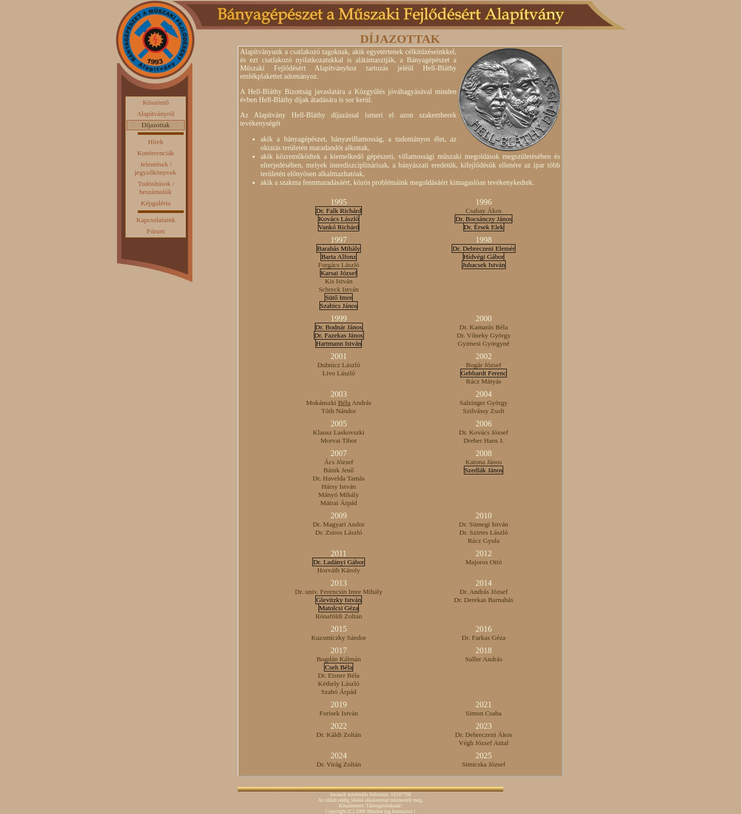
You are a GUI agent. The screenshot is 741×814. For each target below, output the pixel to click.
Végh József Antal (484, 743)
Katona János (483, 462)
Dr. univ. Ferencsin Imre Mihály (339, 591)
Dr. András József (483, 591)
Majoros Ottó (483, 562)
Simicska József (484, 764)
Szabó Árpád (338, 692)
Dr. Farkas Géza (484, 637)
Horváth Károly (338, 570)
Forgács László (338, 265)
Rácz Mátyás (483, 381)
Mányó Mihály (338, 494)
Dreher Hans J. (483, 440)
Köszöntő (155, 102)
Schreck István (338, 289)
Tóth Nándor (338, 411)
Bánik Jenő (339, 470)
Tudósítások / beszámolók (156, 188)
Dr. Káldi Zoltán (338, 734)
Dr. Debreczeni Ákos (483, 734)
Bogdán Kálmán (338, 659)
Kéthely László (338, 683)
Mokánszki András (339, 402)
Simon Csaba (483, 713)
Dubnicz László (338, 365)
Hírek (155, 142)
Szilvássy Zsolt (483, 411)
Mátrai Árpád (338, 503)
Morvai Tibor (338, 440)
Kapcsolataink (155, 220)
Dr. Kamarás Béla (483, 327)
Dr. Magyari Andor (339, 524)
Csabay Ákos (483, 210)
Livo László (339, 373)
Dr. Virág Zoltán (338, 764)
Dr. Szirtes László (483, 532)
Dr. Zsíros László (338, 532)
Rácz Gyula (483, 540)
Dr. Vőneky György (484, 335)
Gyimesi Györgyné (484, 343)
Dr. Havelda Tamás (339, 478)
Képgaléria (155, 203)
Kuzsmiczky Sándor (338, 637)
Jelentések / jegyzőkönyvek (155, 168)
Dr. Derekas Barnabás (483, 600)
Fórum (155, 231)
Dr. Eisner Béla (339, 675)
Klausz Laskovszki (338, 432)
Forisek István (338, 713)
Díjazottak (155, 125)
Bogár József (483, 365)
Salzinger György (484, 402)
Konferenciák (156, 153)
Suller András (483, 659)
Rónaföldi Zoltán (338, 616)
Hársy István (339, 486)
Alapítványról (156, 113)
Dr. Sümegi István (483, 524)
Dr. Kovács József (483, 432)
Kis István (338, 281)
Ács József (338, 462)
